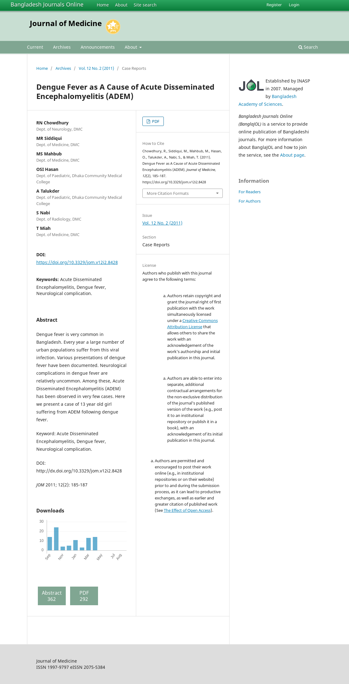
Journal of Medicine (66, 23)
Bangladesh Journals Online (47, 4)
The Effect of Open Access (187, 510)
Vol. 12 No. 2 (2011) (96, 68)
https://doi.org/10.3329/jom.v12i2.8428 (77, 262)
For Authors (250, 201)
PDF (155, 121)
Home (103, 5)
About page (292, 155)
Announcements (98, 47)
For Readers (250, 191)
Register (274, 4)
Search (308, 47)
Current (35, 47)
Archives (62, 47)
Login (294, 4)
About (121, 5)
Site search (145, 5)
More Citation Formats (168, 193)
